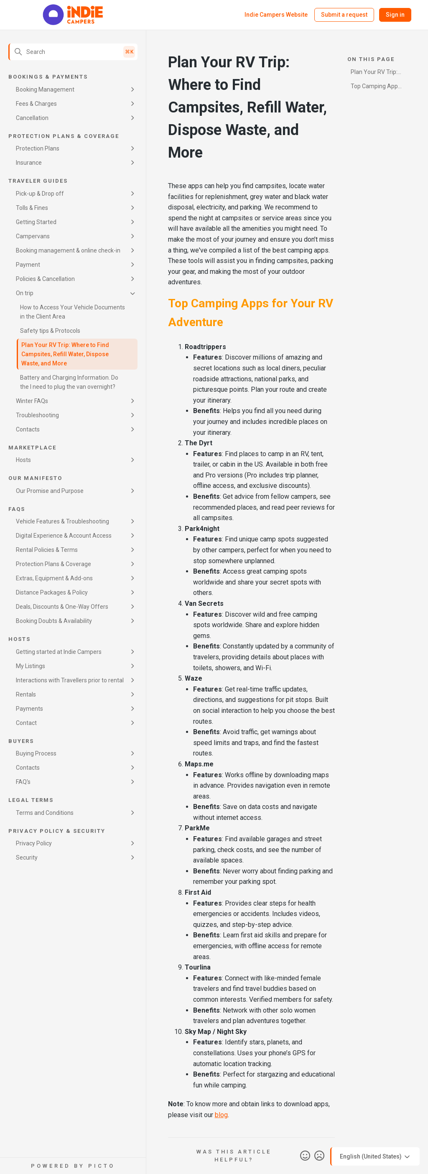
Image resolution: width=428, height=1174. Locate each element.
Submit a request (344, 14)
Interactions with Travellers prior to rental (70, 680)
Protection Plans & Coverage (53, 564)
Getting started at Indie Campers (59, 651)
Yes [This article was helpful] (305, 1156)
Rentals (26, 694)
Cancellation (32, 118)
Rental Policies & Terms (47, 549)
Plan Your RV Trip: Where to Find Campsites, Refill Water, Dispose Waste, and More (65, 354)
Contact (26, 723)
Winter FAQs (32, 401)
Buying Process (36, 753)
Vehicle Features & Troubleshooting (62, 521)
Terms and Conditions (45, 812)
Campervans (33, 236)
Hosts (23, 460)
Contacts (28, 429)
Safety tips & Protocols (50, 330)
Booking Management (45, 89)
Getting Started (36, 222)
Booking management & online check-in (68, 250)
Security (27, 857)
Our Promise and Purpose (50, 490)
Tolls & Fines (32, 207)
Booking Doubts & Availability (54, 621)
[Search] (73, 51)
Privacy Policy (34, 843)
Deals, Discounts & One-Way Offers (62, 606)
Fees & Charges (36, 103)
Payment (28, 264)
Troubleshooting (37, 415)
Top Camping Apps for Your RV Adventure (376, 87)
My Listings (30, 666)
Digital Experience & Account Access (64, 535)
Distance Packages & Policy (52, 592)
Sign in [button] (395, 14)
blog (221, 1115)
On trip (24, 293)
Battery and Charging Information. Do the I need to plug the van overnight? (69, 382)
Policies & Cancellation (45, 279)
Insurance (29, 162)
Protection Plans (37, 148)
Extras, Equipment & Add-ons (54, 578)
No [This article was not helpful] (319, 1156)
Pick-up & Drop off (40, 193)
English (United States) (375, 1157)
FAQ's (23, 781)
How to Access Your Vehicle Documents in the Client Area (72, 312)
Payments (29, 708)
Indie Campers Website (276, 14)
